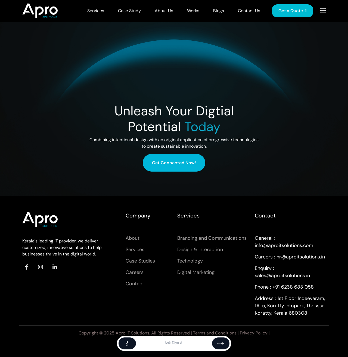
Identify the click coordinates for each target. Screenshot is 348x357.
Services (95, 11)
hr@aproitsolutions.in (300, 257)
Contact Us (249, 11)
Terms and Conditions (215, 333)
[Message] (174, 343)
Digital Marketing (196, 272)
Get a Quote (292, 11)
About (132, 238)
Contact (135, 283)
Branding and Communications (212, 238)
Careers (135, 272)
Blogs (218, 11)
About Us (164, 11)
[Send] (220, 343)
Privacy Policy (254, 333)
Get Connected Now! (174, 163)
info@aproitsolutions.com (284, 245)
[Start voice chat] (127, 343)
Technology (190, 261)
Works (193, 11)
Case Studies (140, 261)
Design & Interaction (200, 249)
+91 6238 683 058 (293, 287)
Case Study (129, 11)
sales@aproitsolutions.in (282, 275)
